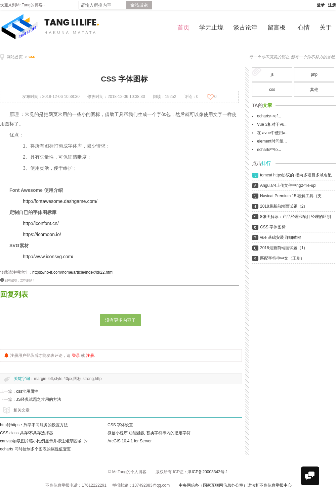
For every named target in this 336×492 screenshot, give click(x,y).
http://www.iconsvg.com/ (48, 256)
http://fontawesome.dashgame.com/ (60, 201)
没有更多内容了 (120, 320)
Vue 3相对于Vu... (272, 124)
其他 (314, 89)
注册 (332, 5)
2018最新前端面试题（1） (283, 247)
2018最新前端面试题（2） (283, 206)
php (314, 74)
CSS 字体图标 (273, 227)
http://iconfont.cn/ (41, 223)
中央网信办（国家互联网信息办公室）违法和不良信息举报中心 (235, 485)
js (272, 74)
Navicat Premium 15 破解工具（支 (291, 196)
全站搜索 (139, 4)
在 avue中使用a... (273, 132)
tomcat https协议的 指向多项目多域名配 (296, 175)
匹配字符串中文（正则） (282, 258)
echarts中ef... (269, 116)
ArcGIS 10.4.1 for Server (130, 441)
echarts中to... (269, 149)
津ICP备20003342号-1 (207, 472)
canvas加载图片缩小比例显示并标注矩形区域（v (43, 441)
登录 (321, 5)
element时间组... (272, 141)
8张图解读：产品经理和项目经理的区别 (295, 216)
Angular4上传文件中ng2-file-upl (288, 185)
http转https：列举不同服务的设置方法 (34, 425)
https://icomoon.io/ (42, 234)
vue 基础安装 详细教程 (280, 237)
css (32, 56)
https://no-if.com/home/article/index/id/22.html (72, 272)
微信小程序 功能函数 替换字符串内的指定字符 (149, 433)
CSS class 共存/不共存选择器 (26, 433)
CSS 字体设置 (120, 425)
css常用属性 (27, 391)
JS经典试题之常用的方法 (38, 399)
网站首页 (15, 57)
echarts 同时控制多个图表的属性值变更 (35, 449)
